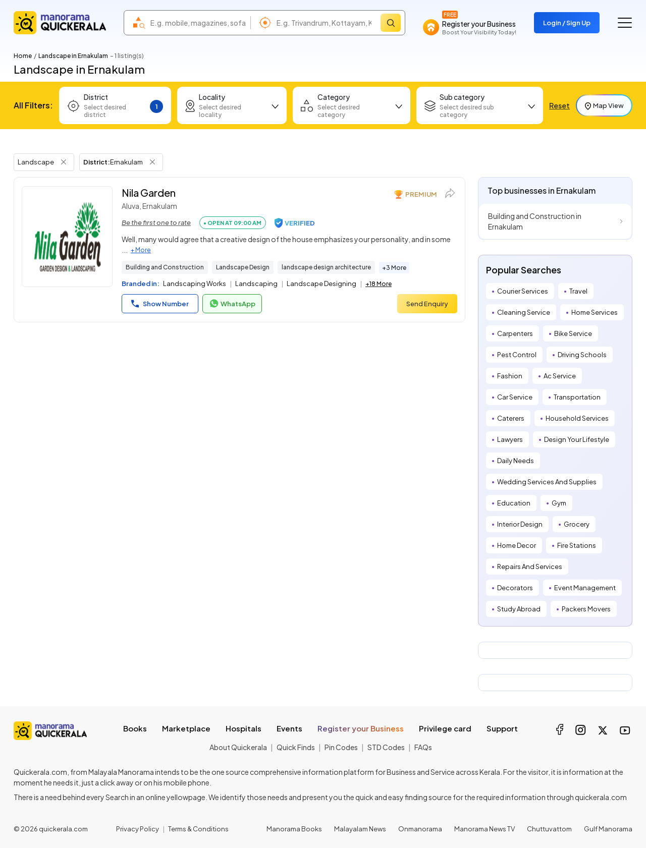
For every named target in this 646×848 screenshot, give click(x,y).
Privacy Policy (137, 829)
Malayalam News (360, 829)
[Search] (391, 23)
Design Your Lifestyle (576, 439)
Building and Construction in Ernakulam (534, 221)
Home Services (594, 312)
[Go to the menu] (624, 22)
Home (23, 56)
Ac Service (560, 376)
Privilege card (445, 728)
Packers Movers (586, 609)
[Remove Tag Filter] (63, 161)
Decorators (515, 588)
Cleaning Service (523, 312)
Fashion (509, 376)
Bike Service (573, 333)
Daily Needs (515, 461)
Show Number (160, 304)
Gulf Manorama (608, 829)
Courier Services (522, 291)
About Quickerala (238, 747)
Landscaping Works (194, 283)
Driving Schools (582, 355)
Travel (578, 291)
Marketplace (186, 728)
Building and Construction (165, 267)
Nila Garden (149, 192)
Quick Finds (296, 747)
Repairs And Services (529, 566)
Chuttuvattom (549, 829)
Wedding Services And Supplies (547, 482)
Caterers (510, 418)
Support (502, 728)
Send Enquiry (427, 304)
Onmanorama (420, 829)
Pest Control (516, 355)
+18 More (378, 284)
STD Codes (386, 747)
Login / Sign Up (566, 23)
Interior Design (520, 524)
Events (289, 728)
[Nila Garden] (67, 236)
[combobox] (197, 22)
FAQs (423, 747)
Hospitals (243, 728)
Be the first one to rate (156, 222)
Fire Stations (576, 545)
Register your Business (360, 728)
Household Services (577, 418)
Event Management (585, 588)
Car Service (514, 397)
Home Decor (516, 545)
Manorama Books (294, 829)
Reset (559, 105)
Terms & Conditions (198, 829)
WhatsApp (232, 303)
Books (135, 728)
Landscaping (256, 283)
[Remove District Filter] (152, 161)
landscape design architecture (326, 267)
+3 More (394, 267)
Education (513, 503)
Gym (559, 503)
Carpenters (515, 333)
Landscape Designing (321, 283)
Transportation (577, 397)
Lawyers (510, 439)
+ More (141, 250)
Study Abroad (519, 609)
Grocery (576, 524)
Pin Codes (341, 747)
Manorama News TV (484, 829)
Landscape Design (243, 267)
